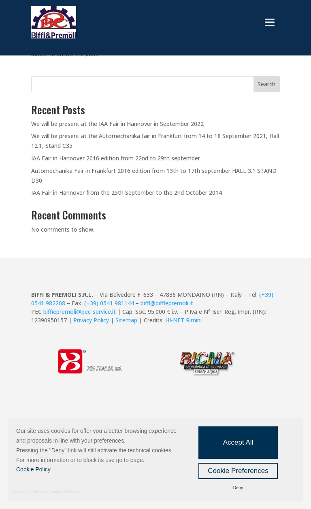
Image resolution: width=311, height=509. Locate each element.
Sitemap (126, 320)
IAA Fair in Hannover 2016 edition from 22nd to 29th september (115, 158)
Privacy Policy (91, 320)
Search (266, 84)
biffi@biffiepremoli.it (167, 303)
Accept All (238, 442)
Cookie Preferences (238, 471)
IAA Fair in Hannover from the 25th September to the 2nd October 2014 (126, 192)
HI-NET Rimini (183, 320)
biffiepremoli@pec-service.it (79, 311)
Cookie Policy (33, 469)
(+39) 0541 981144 (109, 303)
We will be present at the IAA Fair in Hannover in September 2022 (117, 124)
